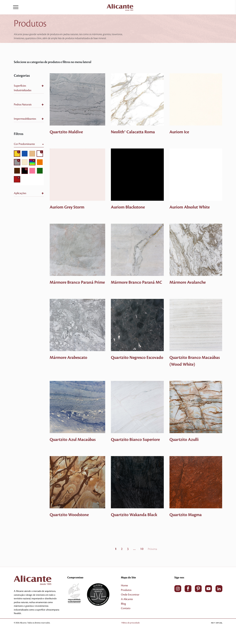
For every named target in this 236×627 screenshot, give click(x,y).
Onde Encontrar (130, 594)
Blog (123, 603)
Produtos (126, 590)
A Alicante (127, 599)
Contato (125, 608)
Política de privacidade (136, 623)
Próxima (152, 549)
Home (124, 585)
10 (141, 549)
